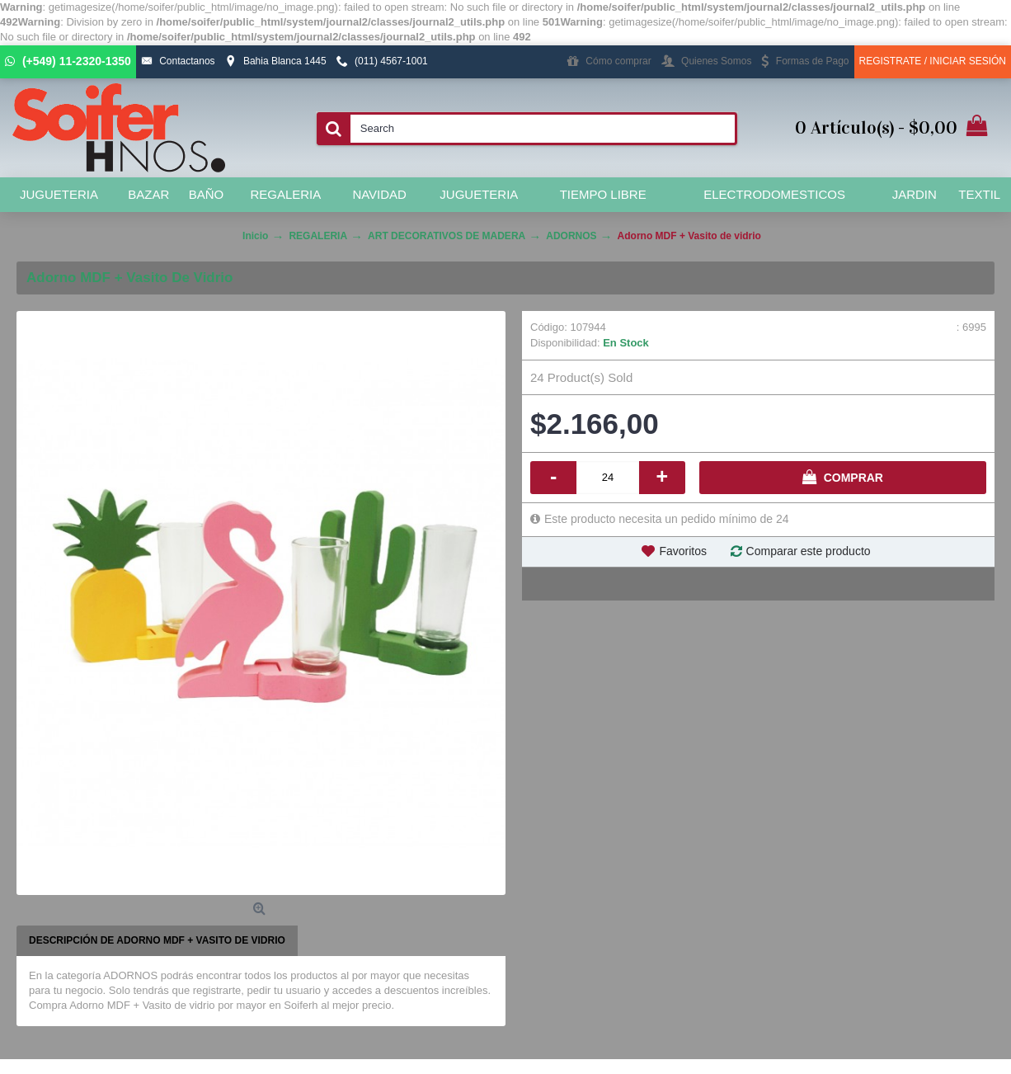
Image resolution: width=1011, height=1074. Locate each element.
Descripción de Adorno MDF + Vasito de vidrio (157, 940)
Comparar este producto (808, 551)
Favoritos (683, 551)
